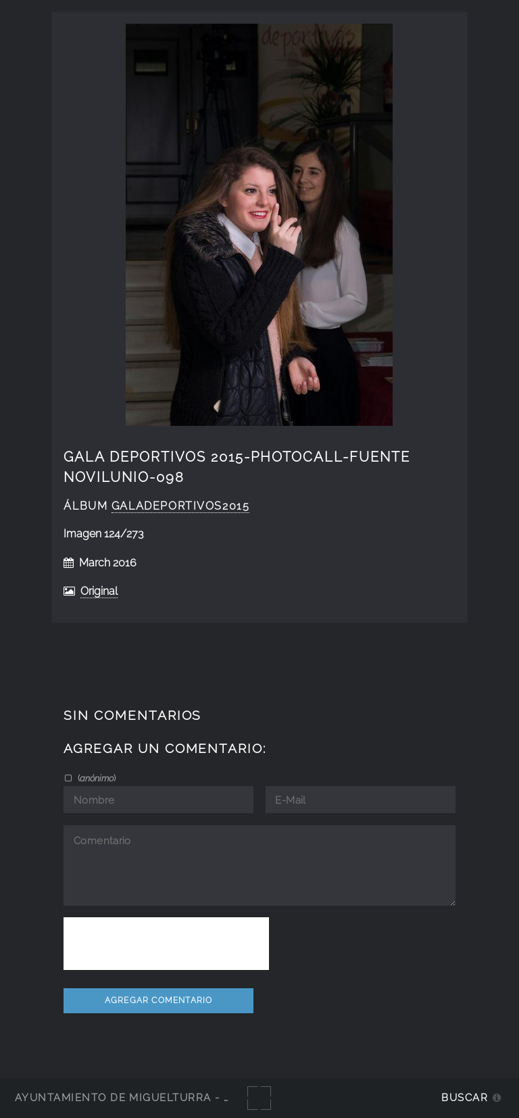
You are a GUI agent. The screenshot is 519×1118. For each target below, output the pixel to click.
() (96, 778)
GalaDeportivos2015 (181, 506)
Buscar (464, 1097)
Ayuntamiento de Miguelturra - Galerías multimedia (185, 1097)
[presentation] (166, 943)
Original (99, 591)
